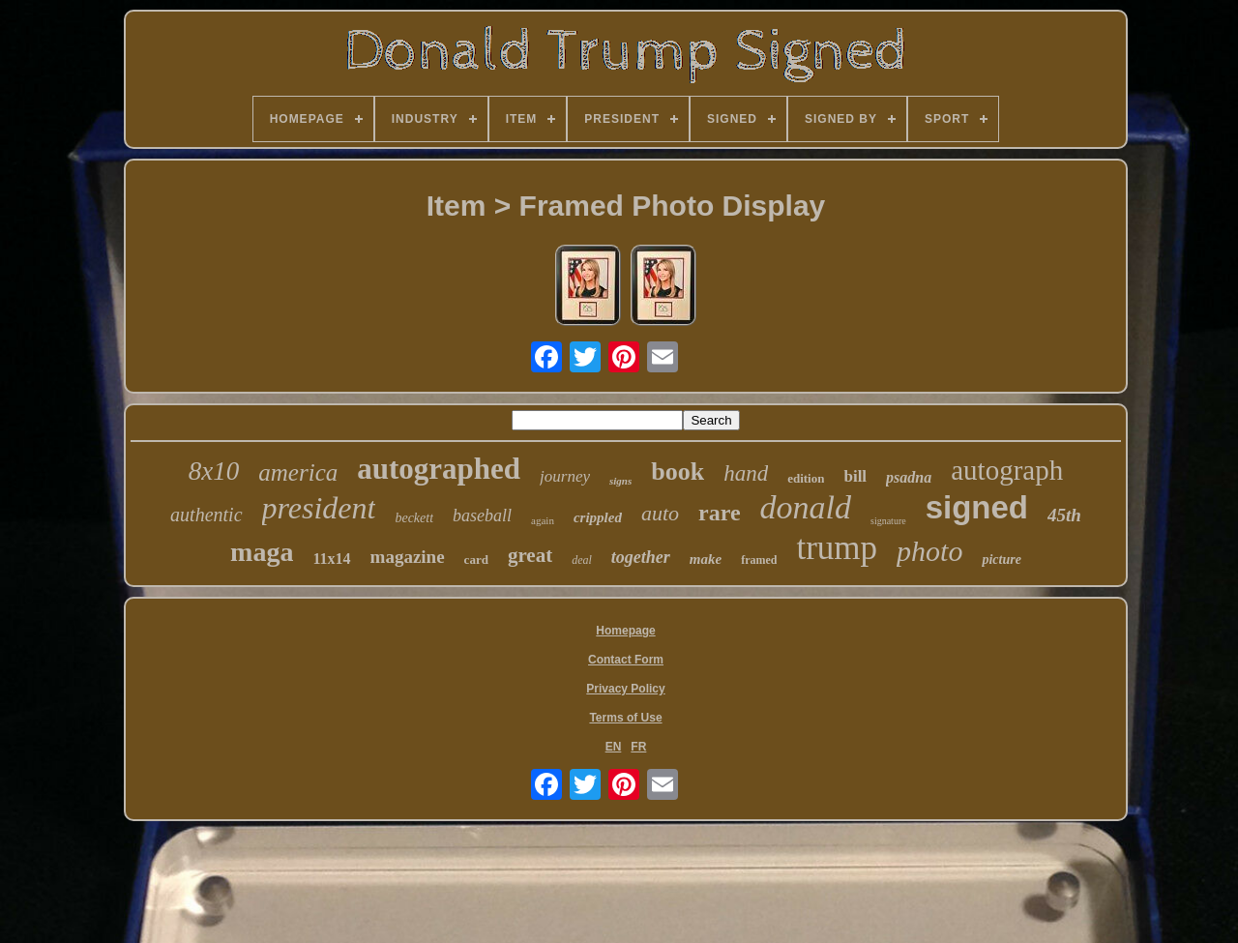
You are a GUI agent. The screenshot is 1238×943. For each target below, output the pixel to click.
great (530, 555)
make (706, 559)
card (476, 559)
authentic (206, 514)
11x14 (331, 558)
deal (582, 560)
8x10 (214, 471)
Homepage (625, 630)
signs (620, 480)
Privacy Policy (625, 688)
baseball (482, 515)
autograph (1007, 470)
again (542, 520)
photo (929, 551)
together (640, 557)
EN (613, 746)
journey (565, 476)
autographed (438, 469)
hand (745, 473)
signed (977, 507)
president (319, 507)
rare (719, 512)
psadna (908, 477)
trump (836, 548)
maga (261, 552)
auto (660, 513)
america (298, 472)
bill (855, 476)
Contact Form (625, 659)
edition (805, 478)
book (677, 471)
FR (638, 746)
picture (1001, 559)
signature (888, 521)
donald (805, 507)
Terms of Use (625, 717)
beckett (414, 518)
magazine (407, 556)
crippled (598, 517)
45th (1064, 515)
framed (759, 560)
